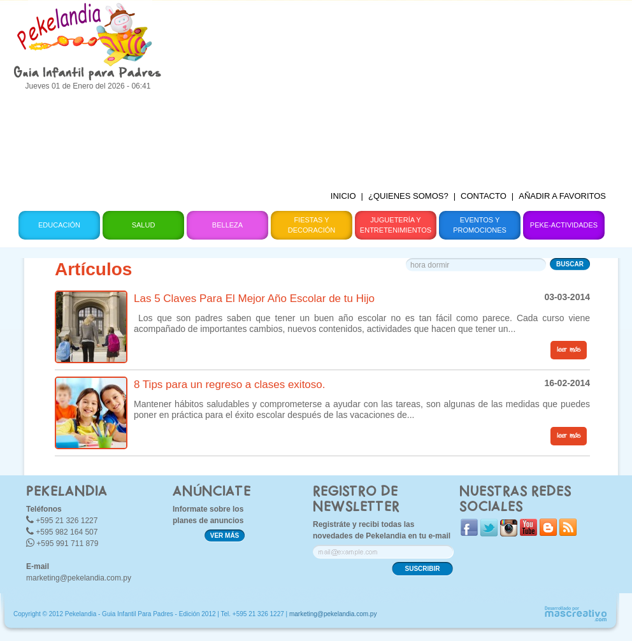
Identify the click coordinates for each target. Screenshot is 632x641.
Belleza (227, 225)
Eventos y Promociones (479, 225)
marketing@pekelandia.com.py (78, 577)
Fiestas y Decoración (312, 225)
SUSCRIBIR (422, 568)
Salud (143, 225)
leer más (568, 349)
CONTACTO (483, 196)
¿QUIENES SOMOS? (408, 196)
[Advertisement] (394, 89)
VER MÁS (225, 535)
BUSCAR (570, 264)
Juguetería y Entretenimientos (395, 225)
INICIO (343, 196)
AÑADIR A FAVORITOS (562, 196)
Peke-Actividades (564, 225)
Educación (59, 225)
